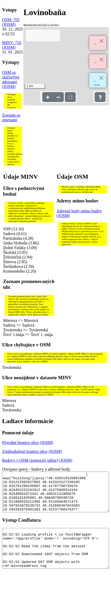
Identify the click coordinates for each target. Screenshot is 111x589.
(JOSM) (9, 24)
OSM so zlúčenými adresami (10, 77)
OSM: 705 (10, 19)
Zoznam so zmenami (11, 117)
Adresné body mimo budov (79, 211)
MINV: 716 (11, 42)
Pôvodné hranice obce (20, 442)
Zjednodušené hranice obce (24, 451)
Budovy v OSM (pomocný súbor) (30, 460)
